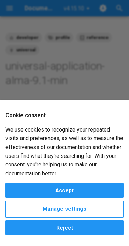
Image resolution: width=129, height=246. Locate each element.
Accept (64, 190)
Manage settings (64, 209)
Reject (64, 227)
